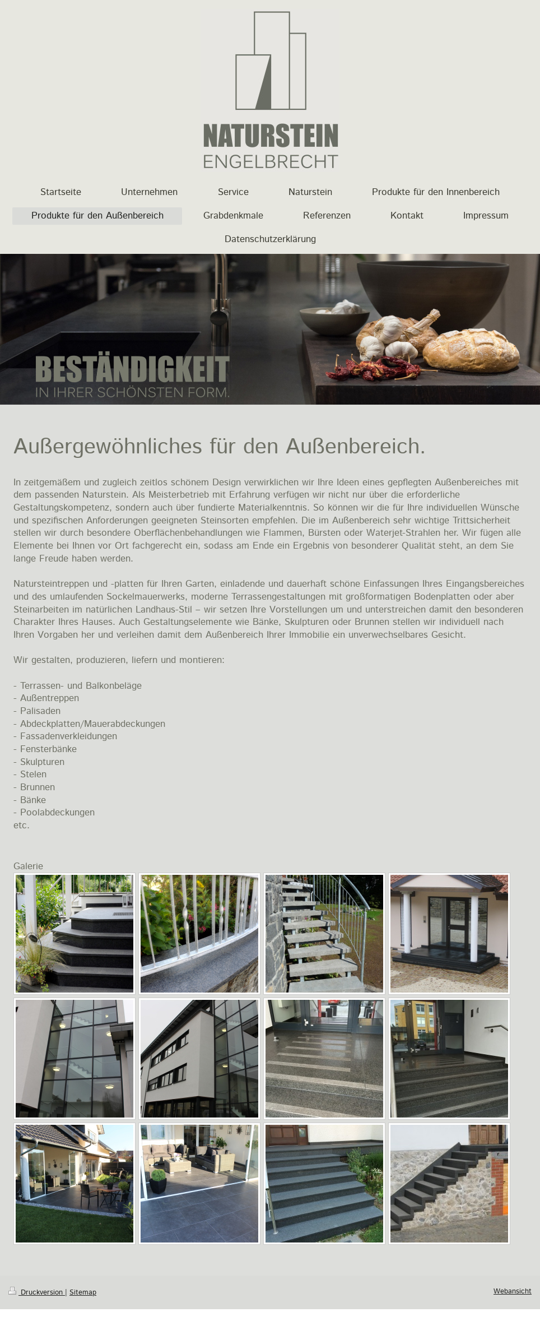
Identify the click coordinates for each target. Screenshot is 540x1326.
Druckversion (36, 1292)
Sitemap (82, 1292)
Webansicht (513, 1291)
